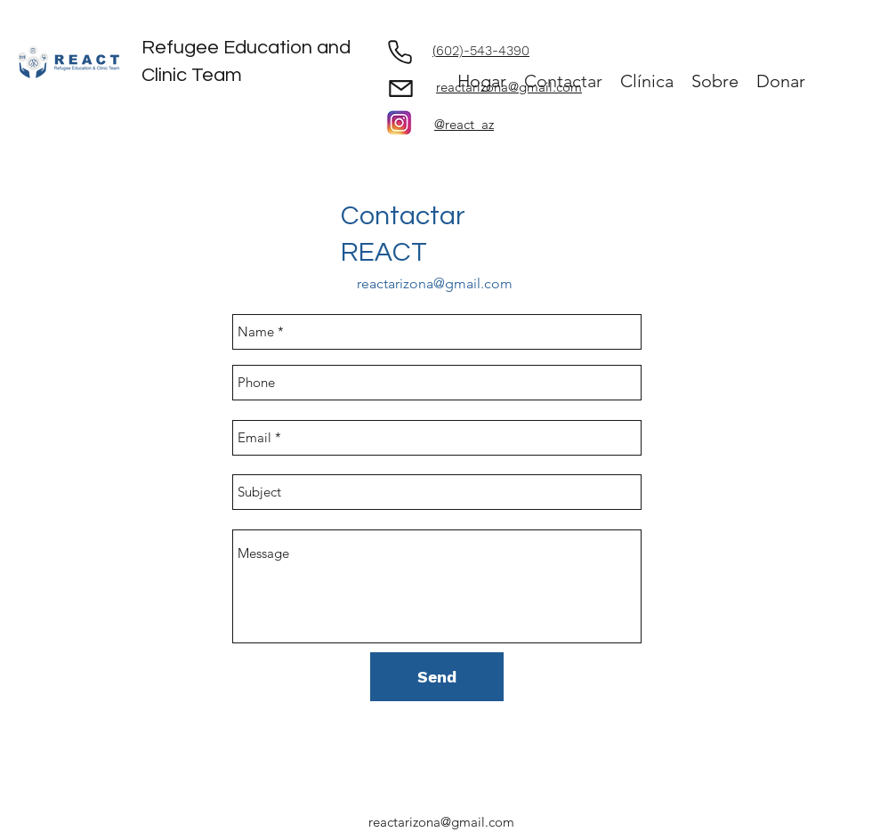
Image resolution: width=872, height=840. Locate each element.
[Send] (437, 676)
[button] (714, 81)
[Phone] (399, 51)
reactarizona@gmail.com (435, 283)
